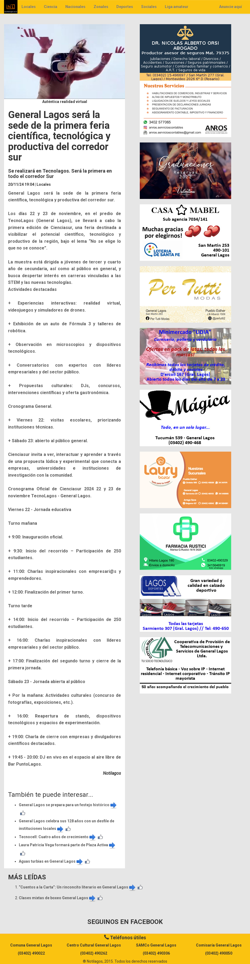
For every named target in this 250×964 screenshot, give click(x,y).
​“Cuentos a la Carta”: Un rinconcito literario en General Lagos (77, 887)
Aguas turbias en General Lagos (51, 861)
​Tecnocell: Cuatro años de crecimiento (58, 837)
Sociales (149, 7)
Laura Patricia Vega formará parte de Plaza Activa (67, 845)
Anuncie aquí (230, 7)
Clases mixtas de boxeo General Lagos (57, 898)
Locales (29, 7)
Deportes (124, 7)
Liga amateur (176, 7)
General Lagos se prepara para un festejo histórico (68, 805)
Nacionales (75, 7)
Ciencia (50, 7)
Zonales (101, 7)
